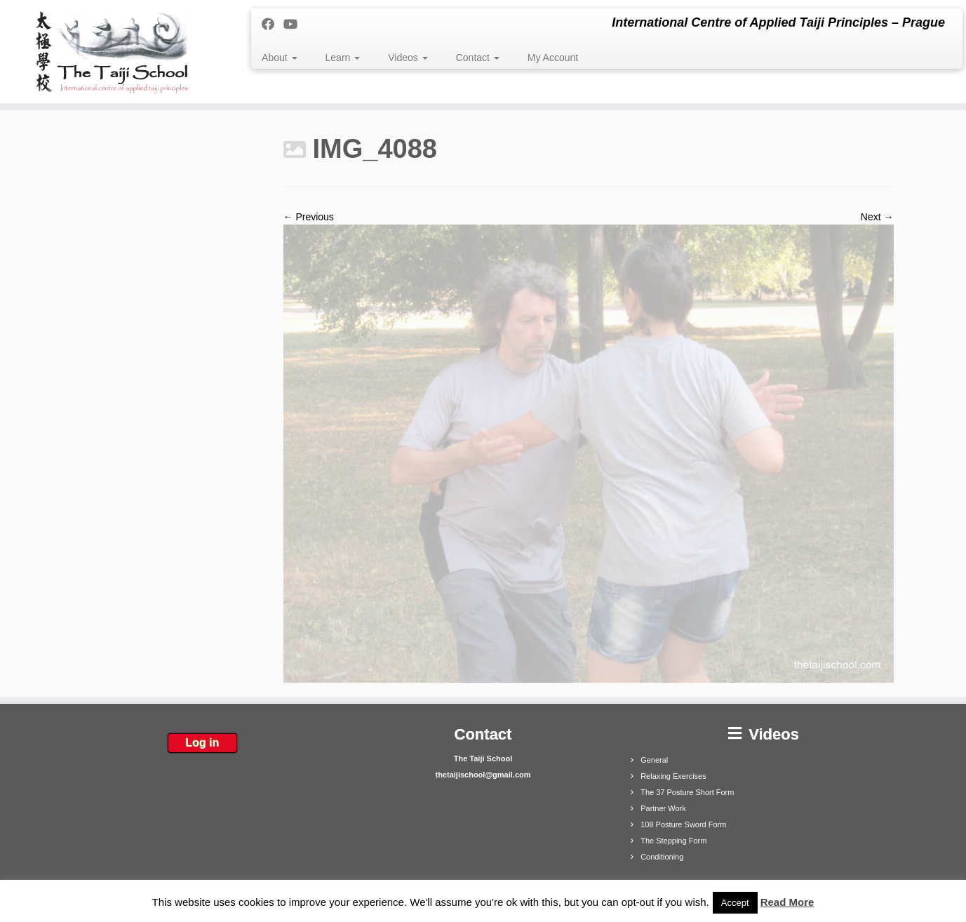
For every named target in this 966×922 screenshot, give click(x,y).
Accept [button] (735, 902)
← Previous (308, 216)
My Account (553, 57)
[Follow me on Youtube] (295, 25)
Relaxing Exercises (673, 776)
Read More (787, 902)
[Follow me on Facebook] (272, 25)
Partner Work (663, 808)
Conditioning (661, 857)
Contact (477, 57)
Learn (343, 57)
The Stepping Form (673, 840)
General (654, 760)
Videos (407, 57)
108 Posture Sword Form (683, 824)
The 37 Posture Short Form (687, 792)
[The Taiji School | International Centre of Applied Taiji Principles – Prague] (111, 51)
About (279, 57)
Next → (877, 216)
